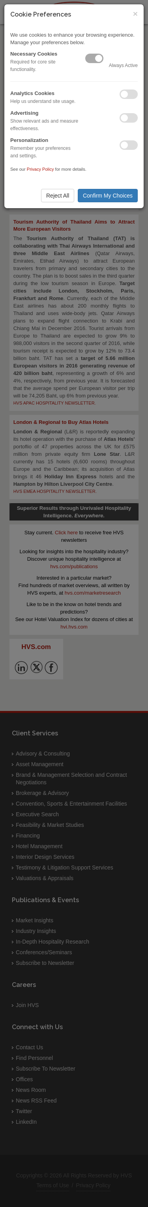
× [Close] (135, 13)
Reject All (57, 195)
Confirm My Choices (108, 195)
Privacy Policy (40, 169)
